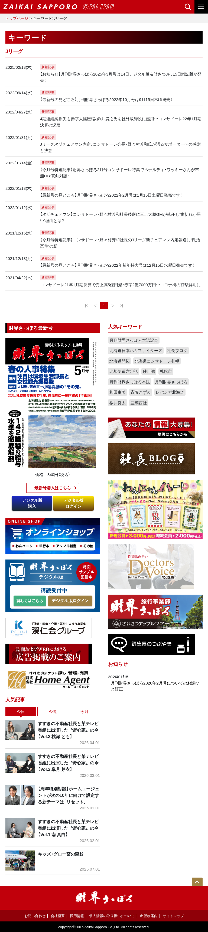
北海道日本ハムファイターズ (135, 350)
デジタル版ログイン (73, 503)
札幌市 (166, 371)
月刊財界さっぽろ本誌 (129, 382)
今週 (53, 711)
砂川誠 (149, 371)
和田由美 (117, 392)
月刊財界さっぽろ (171, 382)
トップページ (16, 18)
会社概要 (58, 915)
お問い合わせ (35, 915)
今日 (21, 711)
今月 (84, 711)
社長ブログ (177, 350)
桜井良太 (117, 403)
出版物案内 (149, 915)
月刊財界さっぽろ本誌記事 (133, 340)
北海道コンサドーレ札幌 (157, 361)
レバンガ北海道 (170, 392)
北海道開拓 (119, 361)
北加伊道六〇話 (123, 371)
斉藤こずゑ (141, 392)
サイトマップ (173, 915)
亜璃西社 (139, 403)
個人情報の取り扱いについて (112, 915)
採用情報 (77, 915)
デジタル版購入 (32, 503)
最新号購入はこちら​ (52, 488)
